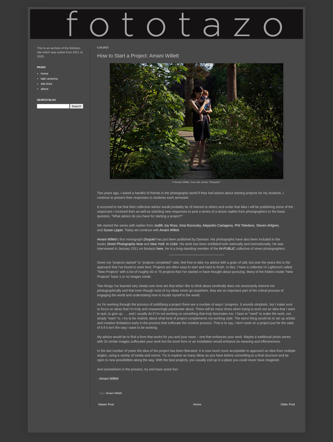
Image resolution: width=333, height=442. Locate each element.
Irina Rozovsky (190, 225)
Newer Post (106, 404)
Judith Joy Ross (166, 225)
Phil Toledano (245, 225)
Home (197, 404)
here (160, 248)
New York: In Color (164, 244)
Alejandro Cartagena (218, 225)
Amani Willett (169, 230)
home (44, 73)
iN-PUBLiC (227, 248)
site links (46, 83)
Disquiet (150, 239)
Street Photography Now (125, 244)
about (44, 89)
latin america (49, 78)
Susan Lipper (113, 230)
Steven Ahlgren (267, 225)
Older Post (288, 404)
